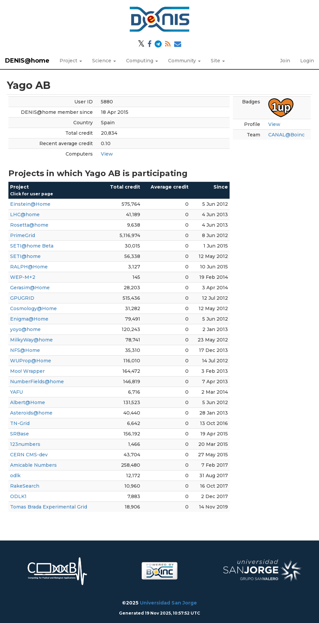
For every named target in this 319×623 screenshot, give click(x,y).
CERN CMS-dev (29, 455)
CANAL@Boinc (286, 135)
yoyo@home (25, 329)
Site (218, 61)
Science (104, 61)
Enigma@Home (29, 319)
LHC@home (25, 214)
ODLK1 (18, 496)
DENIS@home (27, 60)
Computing (142, 61)
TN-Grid (20, 423)
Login (307, 61)
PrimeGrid (22, 235)
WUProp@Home (30, 361)
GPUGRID (22, 298)
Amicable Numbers (33, 465)
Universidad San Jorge (168, 603)
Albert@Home (27, 402)
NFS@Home (25, 350)
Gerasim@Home (30, 288)
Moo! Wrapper (27, 371)
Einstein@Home (30, 204)
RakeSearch (24, 486)
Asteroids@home (31, 413)
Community (184, 61)
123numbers (25, 444)
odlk (15, 475)
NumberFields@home (37, 382)
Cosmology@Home (33, 308)
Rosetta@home (29, 225)
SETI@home (25, 256)
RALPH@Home (29, 267)
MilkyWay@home (31, 340)
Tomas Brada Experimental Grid (48, 507)
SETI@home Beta (31, 246)
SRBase (19, 434)
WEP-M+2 (22, 277)
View (107, 154)
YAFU (16, 392)
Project (70, 61)
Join (285, 61)
